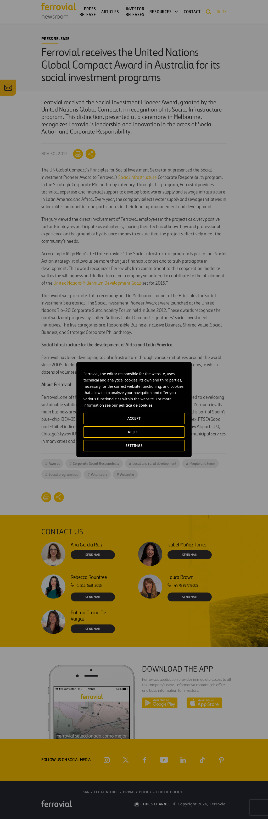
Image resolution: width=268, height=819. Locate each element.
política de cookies (135, 405)
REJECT (134, 431)
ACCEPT (134, 418)
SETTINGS (133, 445)
